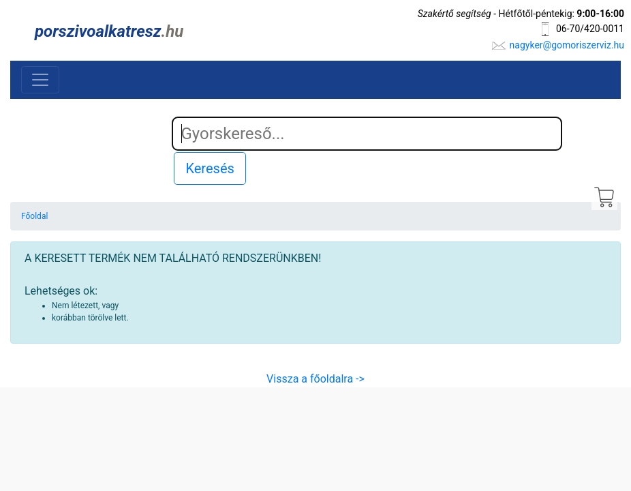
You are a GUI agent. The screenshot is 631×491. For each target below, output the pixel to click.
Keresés (209, 168)
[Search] (367, 134)
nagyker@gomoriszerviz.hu (567, 45)
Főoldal (34, 216)
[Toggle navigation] (40, 79)
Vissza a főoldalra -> (315, 378)
